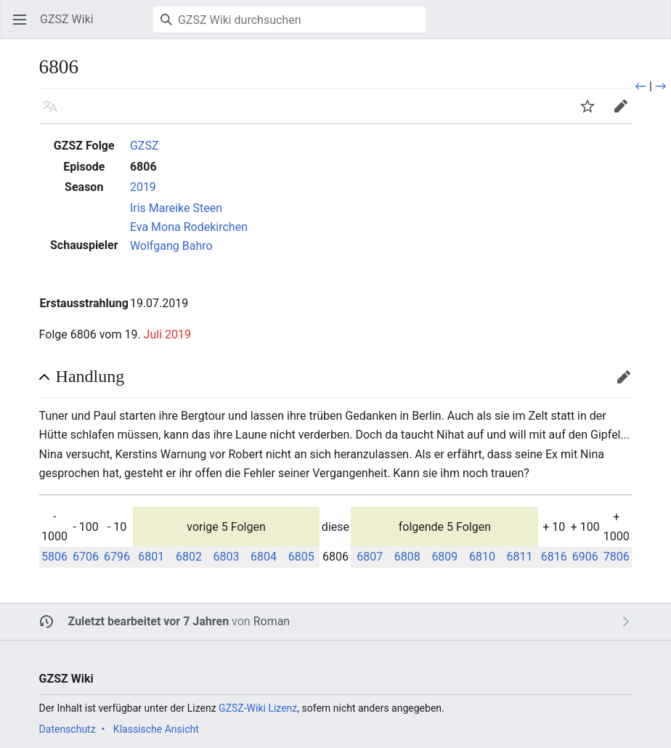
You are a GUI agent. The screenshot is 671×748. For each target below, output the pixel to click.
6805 (301, 557)
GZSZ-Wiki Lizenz (258, 708)
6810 (482, 557)
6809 (444, 557)
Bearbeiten (628, 384)
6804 (264, 557)
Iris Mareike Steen (176, 208)
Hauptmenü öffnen (24, 26)
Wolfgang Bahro (171, 246)
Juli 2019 (167, 334)
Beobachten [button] (592, 113)
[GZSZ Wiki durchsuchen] (289, 20)
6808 (407, 557)
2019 (143, 187)
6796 (117, 557)
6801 (151, 557)
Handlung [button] (90, 376)
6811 (520, 557)
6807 (370, 557)
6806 (143, 167)
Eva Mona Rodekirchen (189, 227)
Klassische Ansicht (156, 729)
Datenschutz (67, 729)
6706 (86, 557)
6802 (189, 557)
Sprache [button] (55, 113)
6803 (227, 557)
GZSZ (144, 146)
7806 (616, 557)
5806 (54, 557)
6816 (554, 557)
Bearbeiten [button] (626, 113)
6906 (585, 557)
